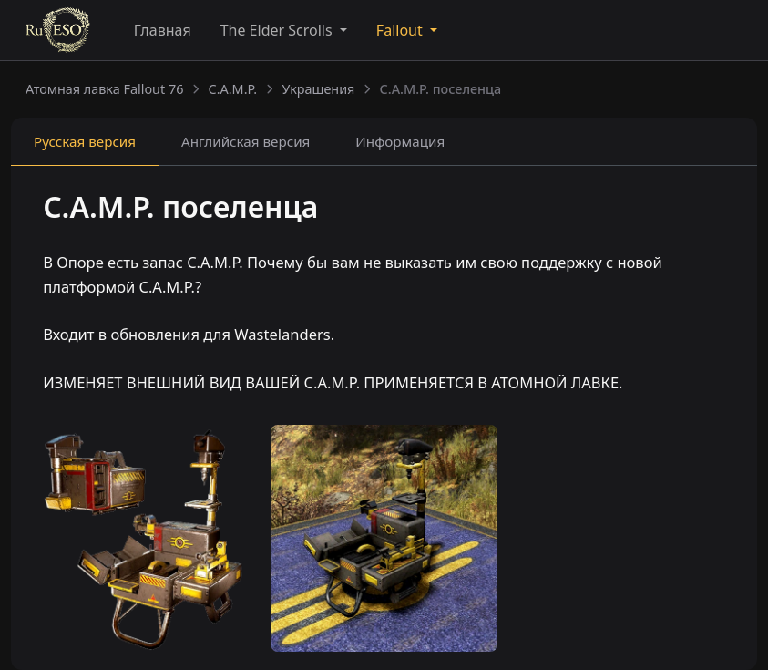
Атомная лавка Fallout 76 (104, 89)
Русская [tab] (85, 141)
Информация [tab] (400, 141)
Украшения (318, 89)
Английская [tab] (245, 141)
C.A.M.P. (233, 89)
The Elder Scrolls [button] (278, 30)
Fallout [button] (401, 30)
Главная (162, 30)
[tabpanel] (384, 291)
